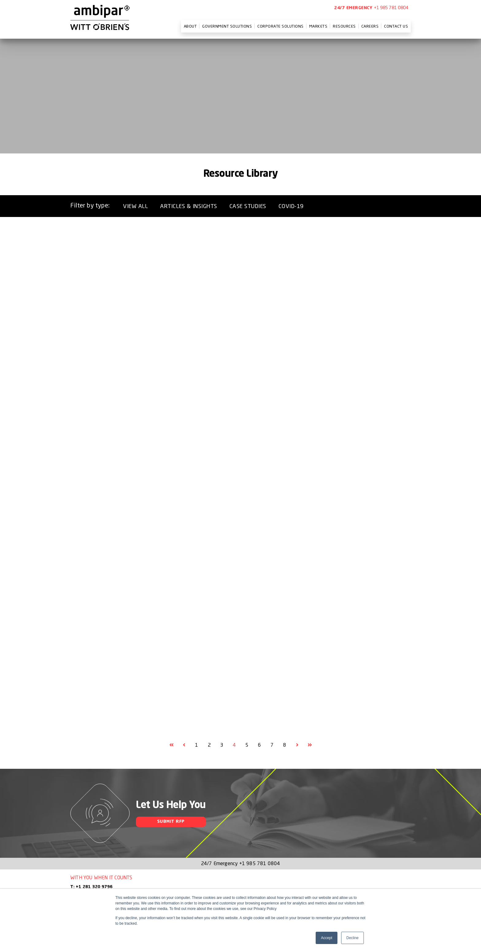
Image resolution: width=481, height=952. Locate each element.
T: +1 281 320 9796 (91, 887)
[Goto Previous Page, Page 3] (184, 745)
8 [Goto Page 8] (284, 745)
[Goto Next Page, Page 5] (297, 745)
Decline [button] (352, 938)
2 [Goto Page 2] (209, 745)
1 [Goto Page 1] (196, 745)
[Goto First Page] (171, 745)
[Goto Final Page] (310, 745)
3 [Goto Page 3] (221, 745)
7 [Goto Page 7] (272, 745)
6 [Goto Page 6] (259, 745)
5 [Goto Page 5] (246, 745)
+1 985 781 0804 (391, 7)
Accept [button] (326, 938)
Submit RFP (171, 821)
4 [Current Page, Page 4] (234, 745)
